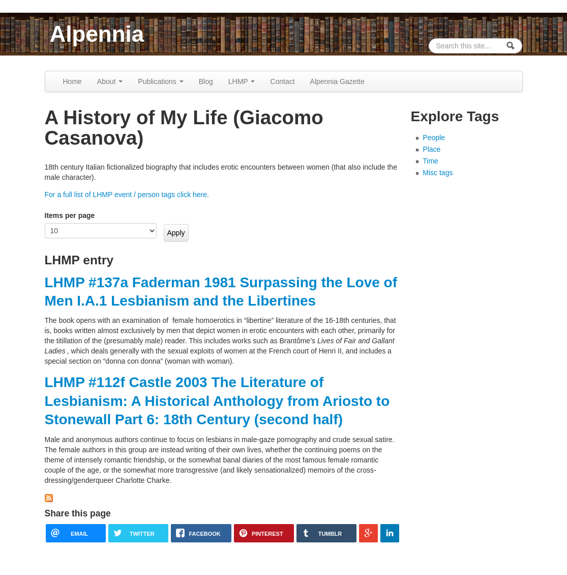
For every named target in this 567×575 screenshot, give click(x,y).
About (110, 81)
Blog (206, 81)
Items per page (70, 215)
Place (431, 149)
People (434, 137)
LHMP (241, 81)
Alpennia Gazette (337, 81)
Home (72, 81)
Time (430, 161)
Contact (282, 81)
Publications (160, 81)
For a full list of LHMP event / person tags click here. (127, 194)
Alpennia (97, 33)
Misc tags (438, 173)
